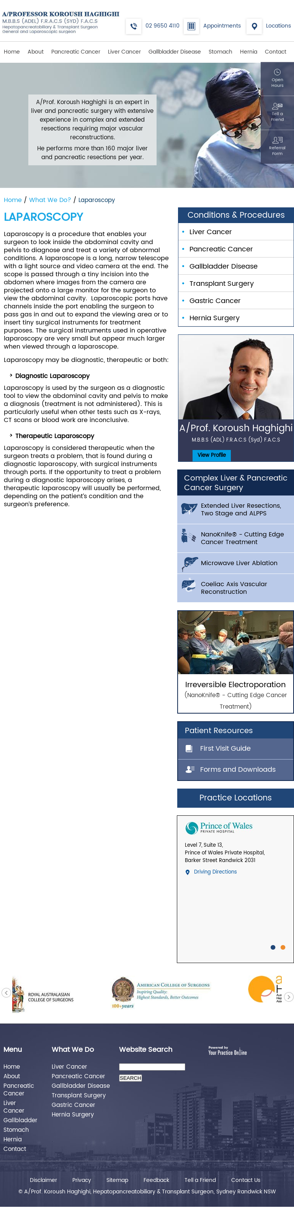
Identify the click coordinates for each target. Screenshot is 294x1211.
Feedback (156, 1180)
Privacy (81, 1180)
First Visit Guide (225, 748)
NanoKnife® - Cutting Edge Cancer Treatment (242, 538)
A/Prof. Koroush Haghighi (236, 432)
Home (12, 51)
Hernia (248, 51)
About (36, 51)
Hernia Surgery (214, 318)
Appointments (222, 25)
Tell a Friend (200, 1180)
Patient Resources (219, 731)
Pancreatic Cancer (75, 51)
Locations (278, 25)
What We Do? (51, 200)
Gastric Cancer (215, 300)
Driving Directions (215, 872)
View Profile (212, 455)
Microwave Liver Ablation (239, 563)
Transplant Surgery (221, 283)
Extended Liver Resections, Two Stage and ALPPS (241, 509)
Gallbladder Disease (175, 51)
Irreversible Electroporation (235, 696)
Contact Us (245, 1180)
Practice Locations (235, 798)
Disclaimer (43, 1180)
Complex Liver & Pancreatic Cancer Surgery (235, 483)
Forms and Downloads (238, 769)
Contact (275, 51)
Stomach (220, 51)
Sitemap (117, 1180)
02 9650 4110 (162, 25)
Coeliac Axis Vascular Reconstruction (234, 588)
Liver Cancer (124, 51)
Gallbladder (19, 1120)
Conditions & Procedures (236, 215)
